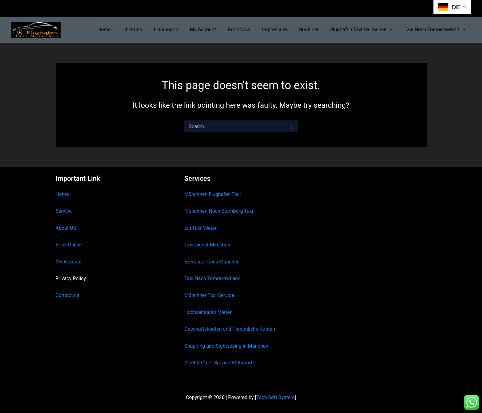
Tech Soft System (275, 397)
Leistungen (178, 30)
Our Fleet (313, 30)
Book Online (69, 245)
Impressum (281, 30)
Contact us (67, 295)
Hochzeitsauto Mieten (208, 312)
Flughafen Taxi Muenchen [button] (364, 29)
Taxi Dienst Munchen (207, 245)
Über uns (146, 30)
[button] (392, 29)
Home (119, 30)
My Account (213, 30)
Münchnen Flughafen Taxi (212, 194)
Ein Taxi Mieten (201, 228)
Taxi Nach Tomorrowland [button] (435, 29)
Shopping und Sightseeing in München (226, 346)
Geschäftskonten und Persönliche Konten (229, 329)
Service (64, 211)
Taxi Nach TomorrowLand (212, 278)
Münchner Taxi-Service (209, 295)
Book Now (247, 30)
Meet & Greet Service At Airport (218, 363)
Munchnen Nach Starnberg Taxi (218, 211)
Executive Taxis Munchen (212, 262)
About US (66, 228)
